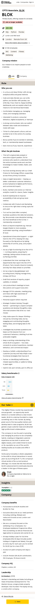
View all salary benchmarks (11, 398)
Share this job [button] (7, 596)
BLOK (22, 10)
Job (11, 76)
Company (22, 76)
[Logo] (6, 2)
